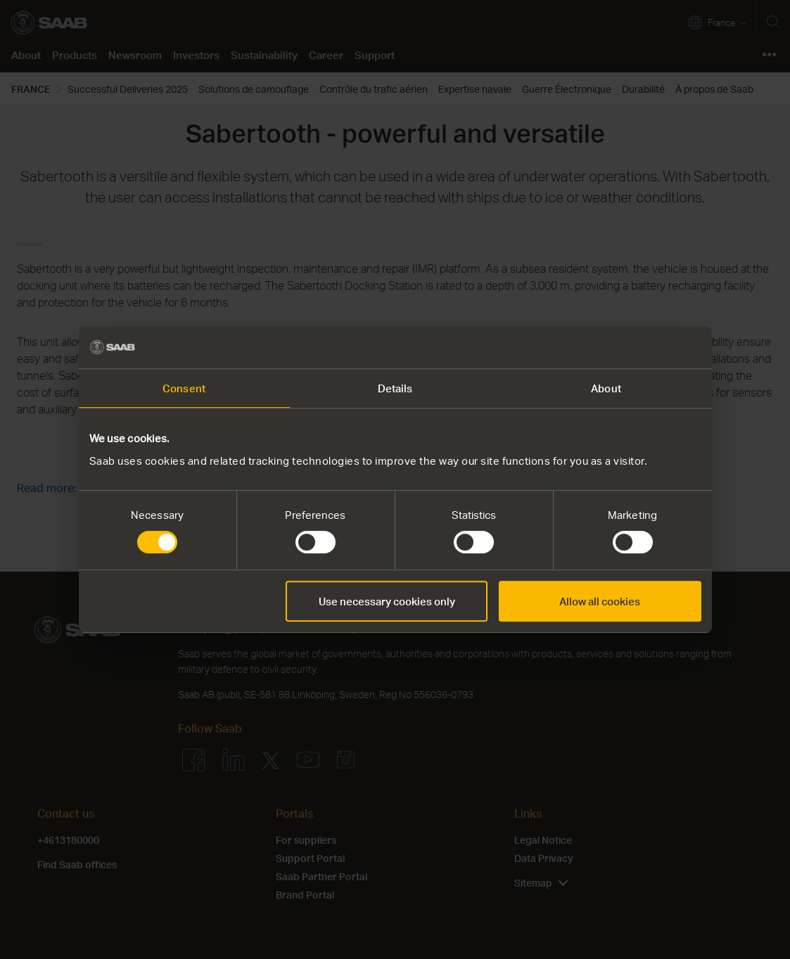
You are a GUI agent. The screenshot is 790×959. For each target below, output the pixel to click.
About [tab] (606, 388)
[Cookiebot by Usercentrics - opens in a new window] (639, 347)
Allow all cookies (599, 601)
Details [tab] (395, 388)
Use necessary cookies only (387, 601)
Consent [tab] (184, 388)
